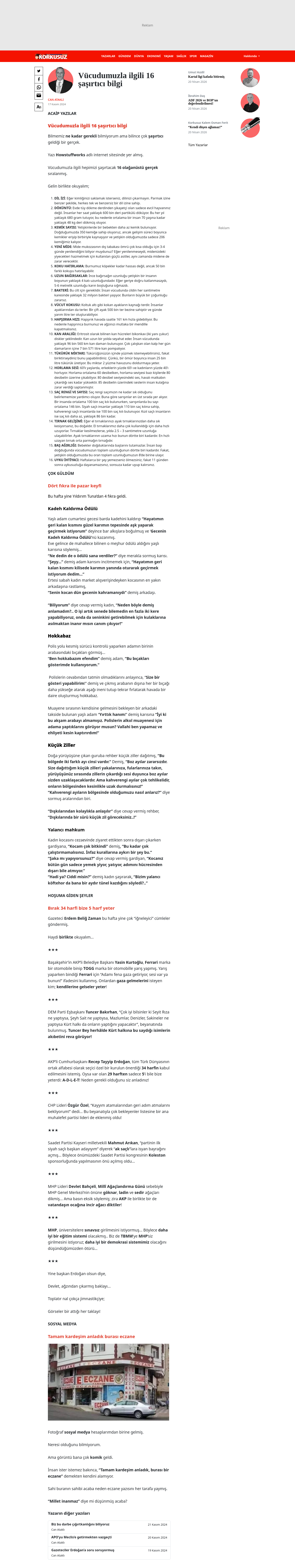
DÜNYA (139, 56)
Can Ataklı (56, 100)
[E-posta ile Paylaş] (39, 95)
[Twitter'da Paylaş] (39, 71)
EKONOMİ (154, 56)
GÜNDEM (124, 56)
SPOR (193, 56)
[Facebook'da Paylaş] (39, 79)
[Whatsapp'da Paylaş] (39, 87)
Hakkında (251, 56)
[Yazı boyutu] (39, 107)
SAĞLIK (181, 56)
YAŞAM (168, 56)
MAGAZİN (206, 56)
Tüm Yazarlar (198, 145)
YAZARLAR (108, 56)
